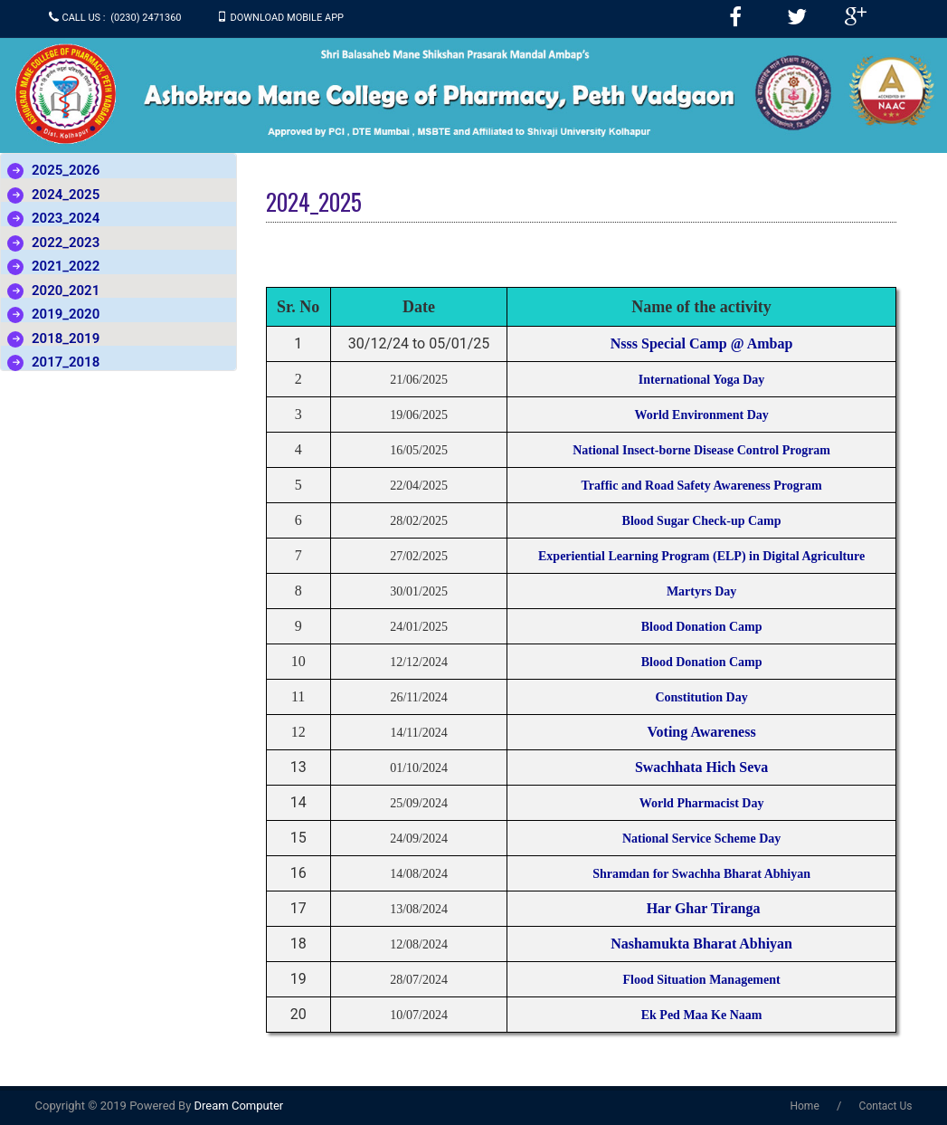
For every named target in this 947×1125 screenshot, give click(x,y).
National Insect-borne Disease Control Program (701, 450)
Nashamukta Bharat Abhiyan (701, 943)
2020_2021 (65, 290)
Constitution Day (701, 697)
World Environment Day (701, 415)
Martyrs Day (701, 591)
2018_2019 (65, 338)
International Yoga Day (702, 379)
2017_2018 (65, 362)
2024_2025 (65, 194)
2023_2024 (65, 218)
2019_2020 (65, 314)
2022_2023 (65, 242)
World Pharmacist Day (701, 803)
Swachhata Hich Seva (702, 767)
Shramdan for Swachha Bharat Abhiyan (701, 874)
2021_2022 (65, 266)
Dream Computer (237, 1105)
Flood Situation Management (701, 980)
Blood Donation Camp (701, 627)
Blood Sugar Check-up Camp (701, 521)
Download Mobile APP (288, 18)
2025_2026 (65, 170)
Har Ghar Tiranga (702, 908)
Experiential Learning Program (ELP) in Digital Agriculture (701, 556)
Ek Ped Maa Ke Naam (701, 1015)
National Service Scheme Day (701, 838)
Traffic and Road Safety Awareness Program (702, 485)
